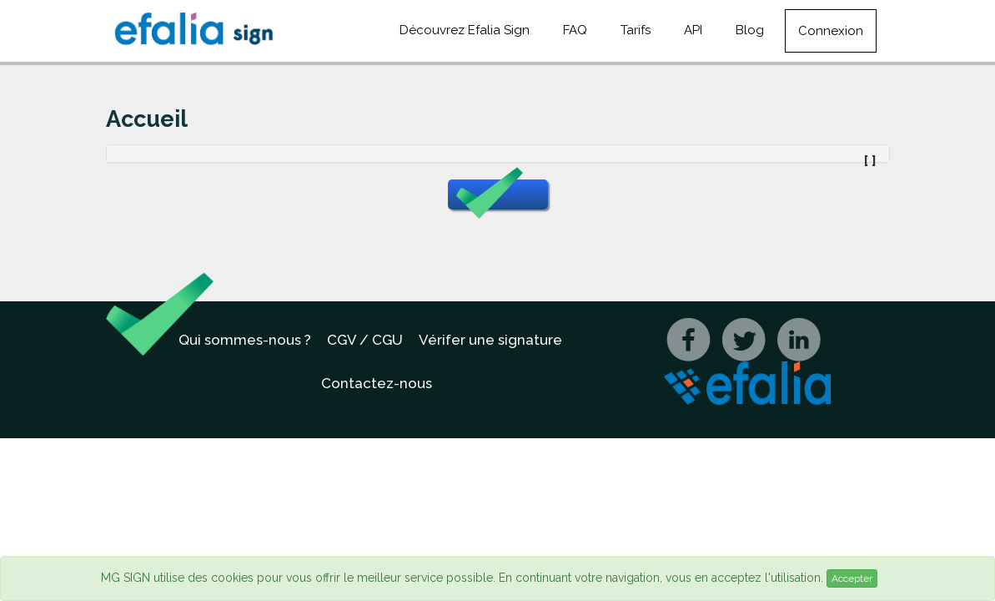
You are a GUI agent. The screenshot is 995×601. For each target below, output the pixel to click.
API (693, 30)
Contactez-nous (376, 383)
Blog (750, 30)
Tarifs (636, 30)
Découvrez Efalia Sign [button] (465, 30)
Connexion (830, 30)
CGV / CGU (365, 339)
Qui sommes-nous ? (244, 339)
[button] (498, 194)
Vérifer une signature (490, 339)
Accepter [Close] (852, 578)
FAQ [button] (575, 30)
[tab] (498, 153)
